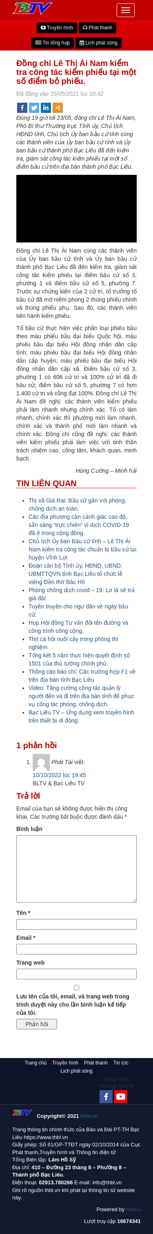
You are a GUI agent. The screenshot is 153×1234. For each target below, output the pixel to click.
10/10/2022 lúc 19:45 (59, 775)
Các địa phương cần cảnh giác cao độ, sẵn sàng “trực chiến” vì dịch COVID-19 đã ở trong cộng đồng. (79, 524)
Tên (23, 913)
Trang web (30, 962)
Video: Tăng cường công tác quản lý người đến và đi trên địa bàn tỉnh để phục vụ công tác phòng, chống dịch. (81, 696)
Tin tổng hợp (52, 43)
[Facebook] (106, 1096)
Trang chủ (35, 1063)
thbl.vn (89, 1116)
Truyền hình (57, 28)
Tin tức (121, 1063)
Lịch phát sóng (99, 43)
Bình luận (29, 829)
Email (25, 937)
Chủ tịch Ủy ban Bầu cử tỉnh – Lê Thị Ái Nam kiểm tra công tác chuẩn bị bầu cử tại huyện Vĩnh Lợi (82, 549)
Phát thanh (97, 28)
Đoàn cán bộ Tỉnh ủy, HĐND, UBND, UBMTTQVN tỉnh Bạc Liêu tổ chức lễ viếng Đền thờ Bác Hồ (75, 573)
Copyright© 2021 (67, 1116)
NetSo (133, 1209)
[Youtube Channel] (120, 1096)
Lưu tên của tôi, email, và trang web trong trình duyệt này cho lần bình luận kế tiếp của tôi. (72, 1004)
